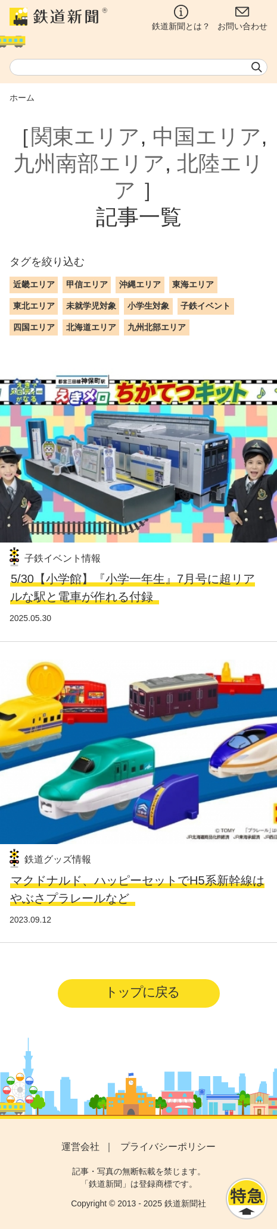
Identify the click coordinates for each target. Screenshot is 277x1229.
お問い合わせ (242, 18)
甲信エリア (87, 284)
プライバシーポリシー (168, 1147)
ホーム (22, 97)
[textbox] (138, 67)
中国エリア (207, 136)
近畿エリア (34, 284)
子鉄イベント (205, 306)
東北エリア (34, 306)
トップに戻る (142, 992)
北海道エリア (91, 327)
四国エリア (34, 327)
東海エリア (193, 284)
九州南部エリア (89, 163)
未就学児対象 (91, 306)
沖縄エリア (140, 284)
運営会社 (80, 1147)
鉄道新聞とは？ (181, 18)
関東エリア (85, 136)
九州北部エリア (156, 327)
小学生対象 (148, 306)
